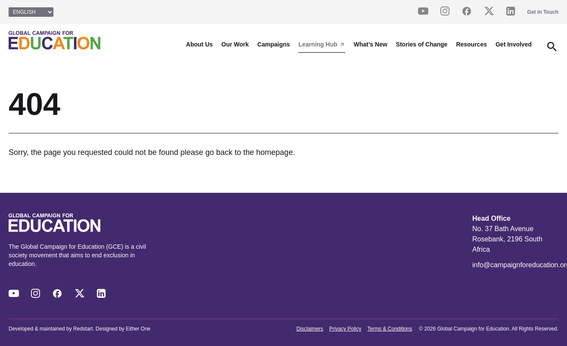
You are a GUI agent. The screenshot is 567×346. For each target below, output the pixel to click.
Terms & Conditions (389, 329)
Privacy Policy (345, 329)
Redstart (83, 329)
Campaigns (273, 44)
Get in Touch (542, 12)
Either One (138, 329)
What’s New (370, 44)
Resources (471, 44)
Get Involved (514, 44)
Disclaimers (310, 329)
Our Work (235, 44)
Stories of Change (422, 44)
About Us (199, 44)
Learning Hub (321, 44)
